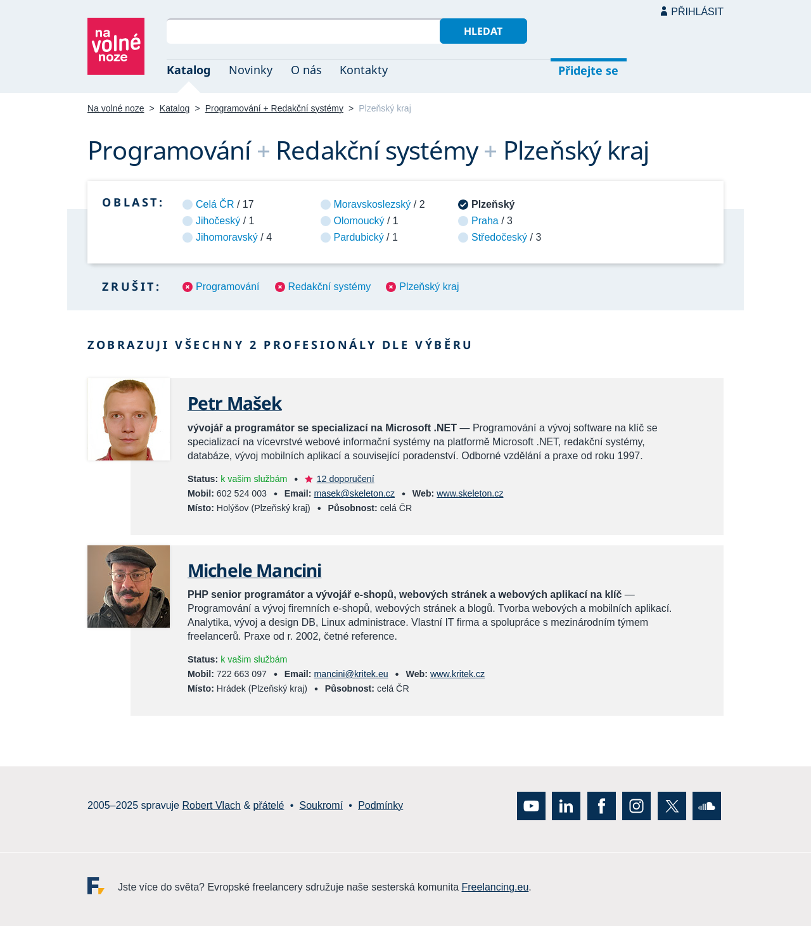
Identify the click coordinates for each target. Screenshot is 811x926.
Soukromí (321, 805)
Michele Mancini (254, 570)
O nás (306, 69)
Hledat (483, 31)
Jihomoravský (227, 237)
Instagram (636, 805)
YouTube (531, 805)
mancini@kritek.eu (351, 674)
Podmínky (380, 805)
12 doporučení (345, 479)
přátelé (268, 805)
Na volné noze (115, 108)
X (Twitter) (672, 805)
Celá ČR (215, 204)
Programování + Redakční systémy (274, 108)
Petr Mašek (235, 403)
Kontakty (364, 69)
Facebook (601, 805)
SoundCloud (707, 805)
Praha (485, 220)
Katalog (188, 69)
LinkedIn (566, 805)
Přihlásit (697, 11)
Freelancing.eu (102, 885)
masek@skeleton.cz (354, 493)
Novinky (250, 69)
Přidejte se (588, 70)
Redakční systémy (329, 286)
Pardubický (359, 237)
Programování (228, 286)
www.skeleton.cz (470, 493)
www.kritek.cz (457, 674)
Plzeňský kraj (429, 286)
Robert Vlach (211, 805)
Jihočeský (218, 220)
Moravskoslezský (372, 204)
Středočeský (499, 237)
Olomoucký (359, 220)
